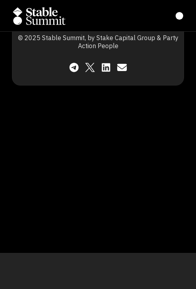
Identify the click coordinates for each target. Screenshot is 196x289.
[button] (39, 16)
